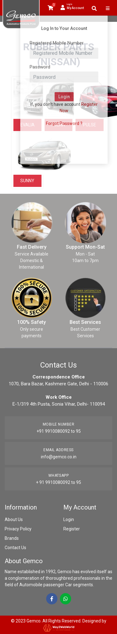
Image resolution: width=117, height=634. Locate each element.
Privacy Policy (18, 528)
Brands (12, 538)
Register (71, 528)
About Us (14, 519)
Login (68, 519)
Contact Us (15, 547)
